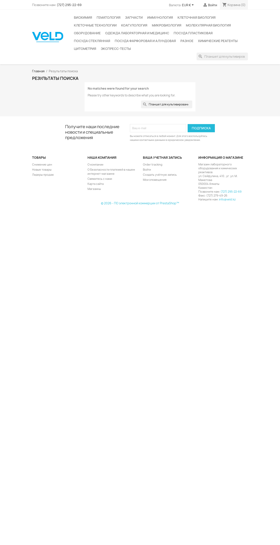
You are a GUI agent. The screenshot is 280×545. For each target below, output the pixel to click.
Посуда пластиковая (193, 33)
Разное (186, 41)
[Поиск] (222, 56)
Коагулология (134, 25)
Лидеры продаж (43, 174)
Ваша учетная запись (162, 157)
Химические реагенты (218, 41)
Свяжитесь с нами (100, 179)
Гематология (109, 17)
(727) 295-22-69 (69, 5)
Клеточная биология (197, 17)
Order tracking (152, 164)
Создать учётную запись (160, 174)
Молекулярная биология (208, 25)
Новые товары (42, 169)
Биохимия (83, 17)
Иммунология (160, 17)
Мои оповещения (154, 180)
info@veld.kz (227, 199)
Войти (147, 169)
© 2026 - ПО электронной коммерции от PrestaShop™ (140, 203)
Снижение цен (42, 164)
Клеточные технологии (95, 25)
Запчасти (134, 17)
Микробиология (166, 25)
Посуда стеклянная (92, 41)
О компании (95, 164)
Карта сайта (96, 184)
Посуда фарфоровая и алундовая (145, 41)
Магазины (94, 189)
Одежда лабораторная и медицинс (137, 33)
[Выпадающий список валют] (188, 5)
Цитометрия (85, 49)
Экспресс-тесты (116, 49)
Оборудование (87, 33)
